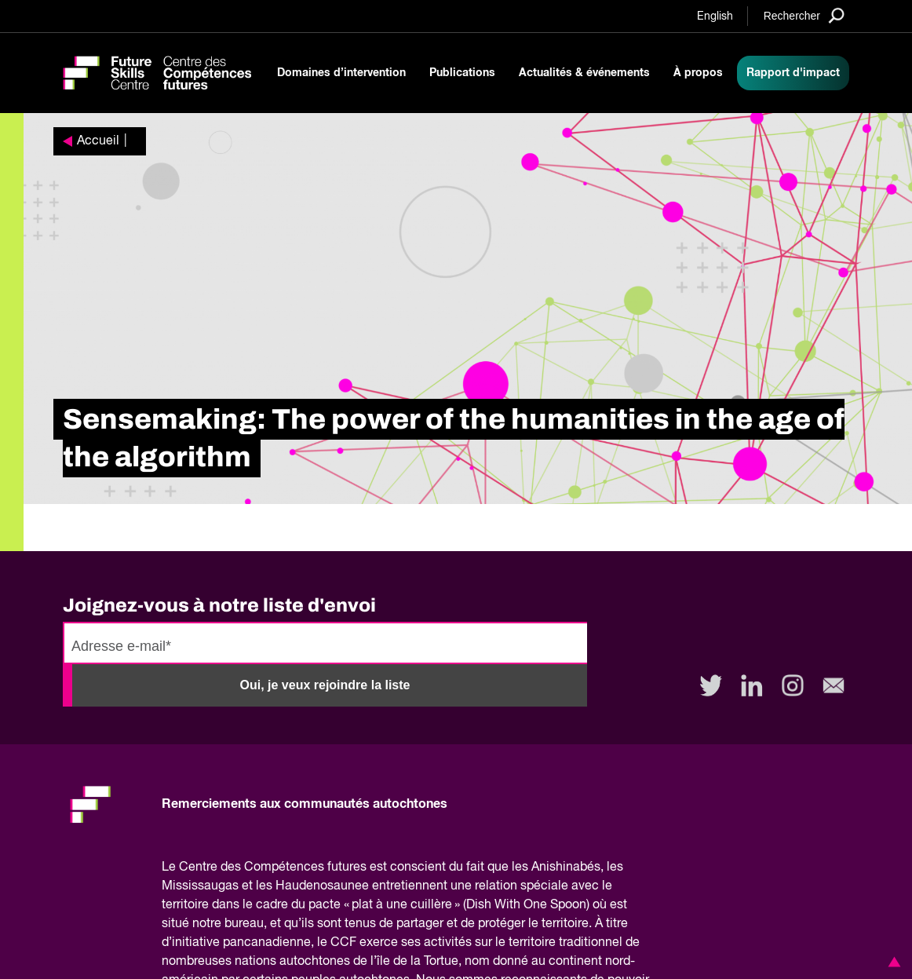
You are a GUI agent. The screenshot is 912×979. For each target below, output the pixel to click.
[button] (891, 961)
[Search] (804, 15)
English (715, 16)
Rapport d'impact (793, 73)
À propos (698, 73)
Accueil (98, 141)
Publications (462, 73)
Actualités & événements (584, 73)
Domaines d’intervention (341, 73)
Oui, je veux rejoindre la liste (325, 685)
